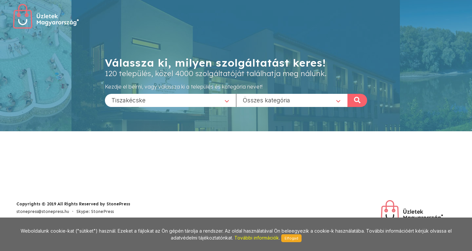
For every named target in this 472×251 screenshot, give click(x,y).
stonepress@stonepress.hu (42, 211)
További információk (256, 238)
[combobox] (170, 100)
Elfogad (291, 238)
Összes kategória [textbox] (266, 99)
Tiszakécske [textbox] (128, 99)
